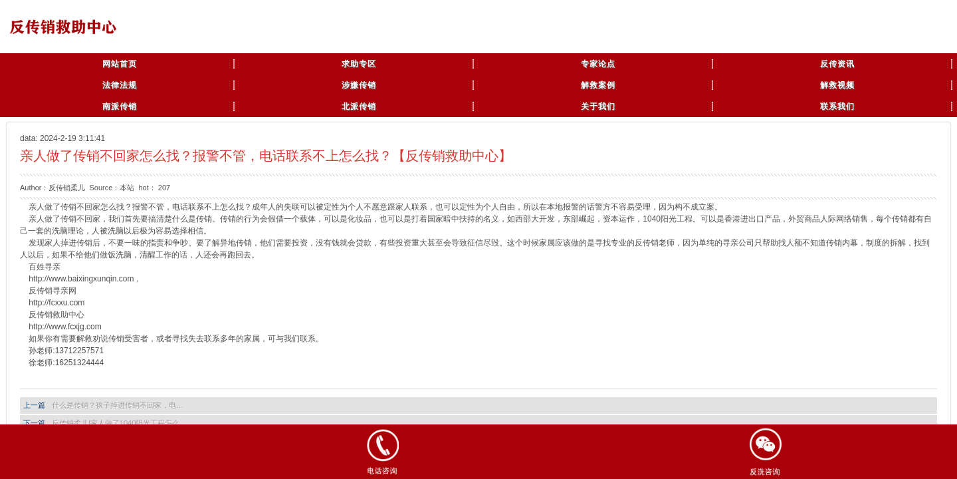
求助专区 (359, 64)
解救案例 (598, 85)
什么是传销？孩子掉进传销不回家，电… (117, 405)
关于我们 (598, 106)
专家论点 (598, 64)
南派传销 (119, 106)
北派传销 (359, 106)
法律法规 (119, 85)
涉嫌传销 (359, 85)
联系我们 (837, 106)
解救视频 (837, 85)
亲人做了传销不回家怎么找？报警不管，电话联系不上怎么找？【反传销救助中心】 (266, 155)
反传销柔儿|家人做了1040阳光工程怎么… (119, 423)
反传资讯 (837, 64)
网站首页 (119, 64)
